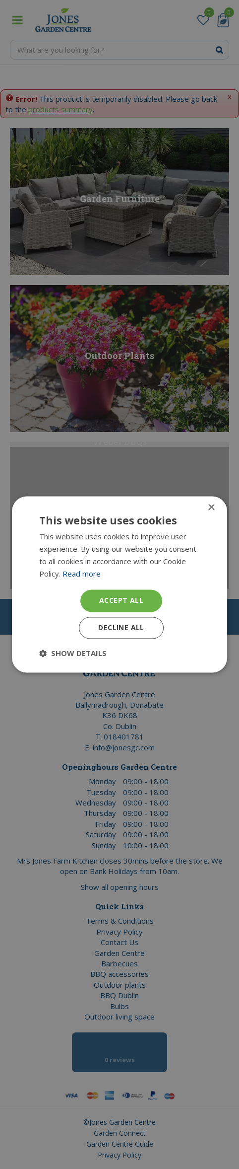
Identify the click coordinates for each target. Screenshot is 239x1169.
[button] (73, 653)
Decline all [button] (121, 628)
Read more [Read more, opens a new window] (81, 574)
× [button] (211, 507)
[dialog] (119, 584)
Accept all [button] (121, 600)
